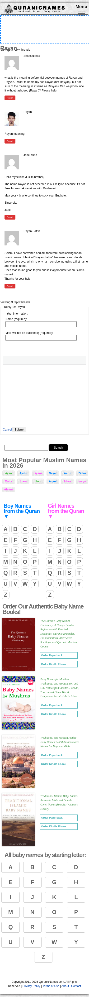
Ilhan (38, 481)
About (65, 986)
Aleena (8, 489)
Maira (8, 481)
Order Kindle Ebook (53, 664)
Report (10, 98)
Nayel (52, 473)
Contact (76, 986)
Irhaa (67, 481)
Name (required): (16, 319)
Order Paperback (52, 655)
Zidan (82, 473)
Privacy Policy (31, 986)
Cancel (7, 429)
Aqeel (53, 481)
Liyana (37, 473)
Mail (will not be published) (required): (29, 333)
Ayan (8, 473)
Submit (19, 429)
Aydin (23, 473)
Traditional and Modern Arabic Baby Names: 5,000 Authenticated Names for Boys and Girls (59, 742)
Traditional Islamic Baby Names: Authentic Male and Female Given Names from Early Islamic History (59, 802)
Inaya (82, 481)
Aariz (67, 473)
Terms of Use (50, 986)
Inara (23, 481)
